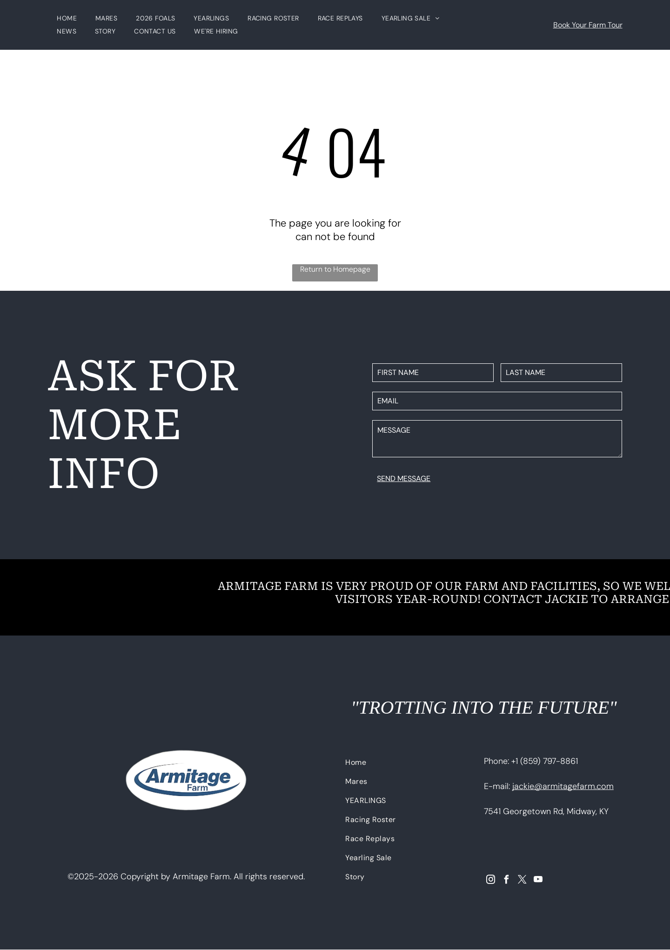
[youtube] (538, 881)
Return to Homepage (335, 269)
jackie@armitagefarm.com (563, 786)
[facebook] (506, 881)
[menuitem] (66, 18)
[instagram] (490, 881)
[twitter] (522, 881)
